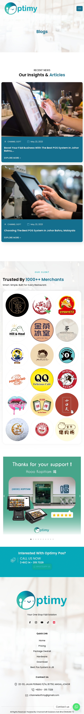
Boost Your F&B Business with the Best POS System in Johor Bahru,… (41, 149)
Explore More (12, 157)
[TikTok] (48, 622)
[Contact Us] (76, 707)
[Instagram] (36, 622)
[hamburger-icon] (79, 8)
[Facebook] (30, 622)
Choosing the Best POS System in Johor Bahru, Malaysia (39, 230)
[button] (4, 496)
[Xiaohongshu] (54, 622)
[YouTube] (42, 622)
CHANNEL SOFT (14, 141)
